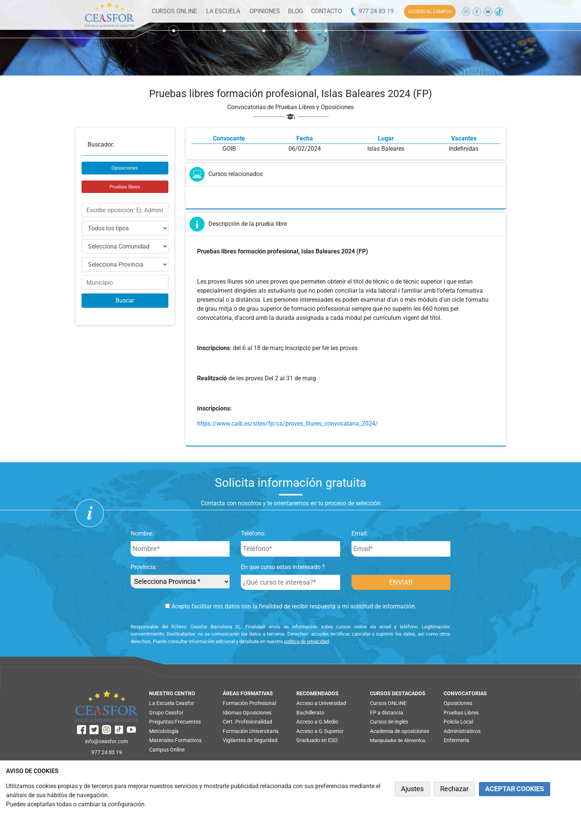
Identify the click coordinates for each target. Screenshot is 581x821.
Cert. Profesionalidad (247, 722)
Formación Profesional (249, 703)
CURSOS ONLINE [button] (174, 11)
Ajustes (412, 789)
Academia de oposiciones (399, 731)
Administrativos (462, 731)
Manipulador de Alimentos (397, 740)
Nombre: (142, 533)
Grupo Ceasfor (166, 713)
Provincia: (144, 567)
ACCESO (430, 11)
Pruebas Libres (461, 713)
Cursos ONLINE (388, 703)
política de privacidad (306, 641)
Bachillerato (310, 713)
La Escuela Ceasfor (171, 703)
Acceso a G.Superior (320, 731)
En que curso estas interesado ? (283, 567)
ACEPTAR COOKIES (514, 789)
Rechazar (454, 789)
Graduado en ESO (317, 740)
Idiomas (232, 713)
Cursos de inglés (389, 722)
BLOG (295, 11)
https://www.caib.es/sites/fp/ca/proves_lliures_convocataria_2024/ (287, 423)
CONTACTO (326, 11)
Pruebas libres (124, 187)
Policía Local (458, 722)
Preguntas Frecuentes (175, 722)
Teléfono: (253, 533)
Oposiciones (124, 168)
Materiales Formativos (175, 740)
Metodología (164, 731)
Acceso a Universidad (321, 703)
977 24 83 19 (372, 11)
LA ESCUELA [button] (223, 11)
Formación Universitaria (251, 731)
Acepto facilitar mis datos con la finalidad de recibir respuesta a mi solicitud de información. (290, 606)
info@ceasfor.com (106, 741)
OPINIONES (265, 11)
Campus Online (167, 750)
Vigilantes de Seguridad (250, 740)
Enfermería (456, 740)
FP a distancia (386, 713)
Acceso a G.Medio (317, 722)
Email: (359, 533)
